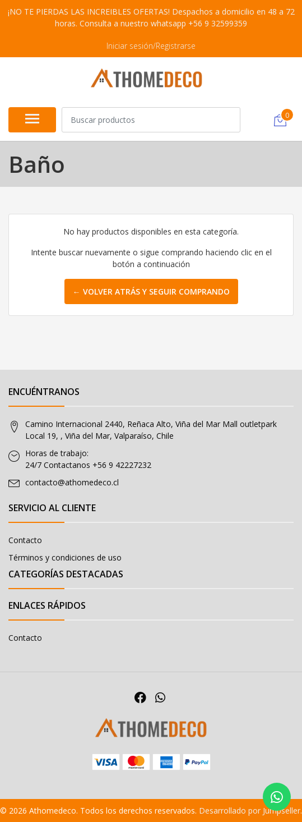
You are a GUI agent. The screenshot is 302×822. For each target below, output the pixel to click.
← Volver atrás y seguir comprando (151, 291)
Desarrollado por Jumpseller (249, 810)
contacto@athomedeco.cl (72, 482)
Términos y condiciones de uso (65, 557)
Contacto (25, 540)
